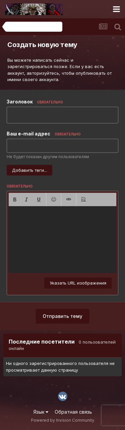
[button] (15, 199)
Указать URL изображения (78, 283)
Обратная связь (73, 412)
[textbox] (62, 239)
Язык (40, 412)
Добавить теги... (29, 170)
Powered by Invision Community (62, 420)
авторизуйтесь (43, 73)
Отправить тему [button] (62, 316)
